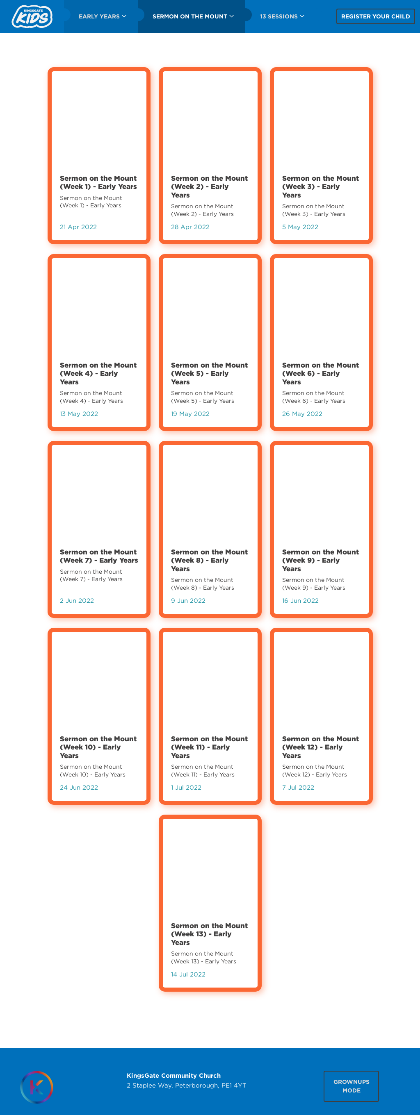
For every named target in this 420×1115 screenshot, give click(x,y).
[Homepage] (36, 1087)
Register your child (375, 16)
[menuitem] (32, 16)
